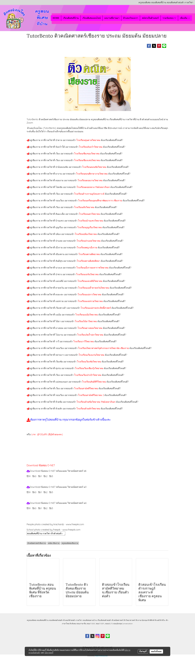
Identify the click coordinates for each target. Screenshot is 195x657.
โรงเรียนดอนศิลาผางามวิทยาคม (92, 173)
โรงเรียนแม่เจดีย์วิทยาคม (90, 281)
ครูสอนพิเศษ (31, 620)
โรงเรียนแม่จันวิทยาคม (87, 274)
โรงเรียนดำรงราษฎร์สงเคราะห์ (89, 193)
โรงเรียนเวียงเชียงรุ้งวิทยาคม (89, 368)
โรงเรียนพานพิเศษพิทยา (89, 260)
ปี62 (45, 476)
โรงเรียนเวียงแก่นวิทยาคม (92, 354)
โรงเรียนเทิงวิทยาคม (84, 207)
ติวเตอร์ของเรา (130, 18)
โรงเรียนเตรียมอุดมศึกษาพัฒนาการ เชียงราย (100, 200)
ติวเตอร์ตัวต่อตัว (69, 620)
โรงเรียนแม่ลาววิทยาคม (90, 294)
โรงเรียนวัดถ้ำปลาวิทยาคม (90, 334)
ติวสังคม (73, 623)
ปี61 (40, 476)
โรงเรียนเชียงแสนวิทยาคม (87, 160)
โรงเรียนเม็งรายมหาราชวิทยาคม (92, 267)
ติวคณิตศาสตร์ (117, 620)
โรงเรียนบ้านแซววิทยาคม (91, 220)
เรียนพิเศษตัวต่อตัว (104, 620)
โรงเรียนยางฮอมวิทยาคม (90, 328)
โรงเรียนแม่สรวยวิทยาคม (90, 301)
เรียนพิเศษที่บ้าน (71, 18)
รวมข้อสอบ (169, 18)
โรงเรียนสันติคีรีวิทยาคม (94, 381)
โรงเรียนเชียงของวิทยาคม (87, 153)
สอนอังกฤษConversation (123, 623)
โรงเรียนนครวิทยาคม (90, 213)
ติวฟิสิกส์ (151, 620)
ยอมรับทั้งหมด (156, 651)
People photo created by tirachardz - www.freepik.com (55, 524)
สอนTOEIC (91, 623)
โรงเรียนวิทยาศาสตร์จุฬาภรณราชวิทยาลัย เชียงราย (103, 348)
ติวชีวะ (163, 620)
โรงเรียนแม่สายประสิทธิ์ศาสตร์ (96, 307)
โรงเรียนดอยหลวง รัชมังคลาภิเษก (93, 187)
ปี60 (34, 476)
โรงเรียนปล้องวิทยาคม (86, 234)
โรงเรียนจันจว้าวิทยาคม (91, 146)
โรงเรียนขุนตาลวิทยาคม (88, 140)
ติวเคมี (157, 620)
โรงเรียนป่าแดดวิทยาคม (89, 240)
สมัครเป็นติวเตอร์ (150, 18)
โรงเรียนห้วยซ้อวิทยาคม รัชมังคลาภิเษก (96, 401)
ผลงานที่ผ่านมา (111, 18)
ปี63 (51, 476)
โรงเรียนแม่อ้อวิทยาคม (86, 314)
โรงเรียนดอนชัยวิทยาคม (94, 167)
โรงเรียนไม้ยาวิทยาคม (86, 321)
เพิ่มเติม (185, 18)
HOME (56, 18)
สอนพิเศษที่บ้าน (43, 620)
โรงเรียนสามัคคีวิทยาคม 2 (91, 395)
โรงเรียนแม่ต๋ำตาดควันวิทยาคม (94, 287)
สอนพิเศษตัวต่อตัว (56, 620)
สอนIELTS (109, 623)
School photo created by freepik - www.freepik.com (53, 529)
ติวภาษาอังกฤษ (141, 620)
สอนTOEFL (100, 623)
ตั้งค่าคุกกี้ (142, 651)
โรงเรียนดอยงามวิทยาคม (90, 180)
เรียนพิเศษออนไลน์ (91, 18)
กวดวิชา (79, 620)
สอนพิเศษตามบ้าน (90, 620)
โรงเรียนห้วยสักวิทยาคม (88, 408)
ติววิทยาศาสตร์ (129, 620)
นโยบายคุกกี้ (49, 653)
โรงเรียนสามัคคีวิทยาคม (86, 388)
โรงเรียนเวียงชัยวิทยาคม (89, 361)
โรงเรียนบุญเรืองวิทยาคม (89, 227)
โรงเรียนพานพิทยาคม (89, 254)
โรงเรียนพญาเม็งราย (87, 247)
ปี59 (28, 476)
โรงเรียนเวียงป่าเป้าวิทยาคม (88, 375)
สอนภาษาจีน (81, 623)
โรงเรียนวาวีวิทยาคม (84, 341)
